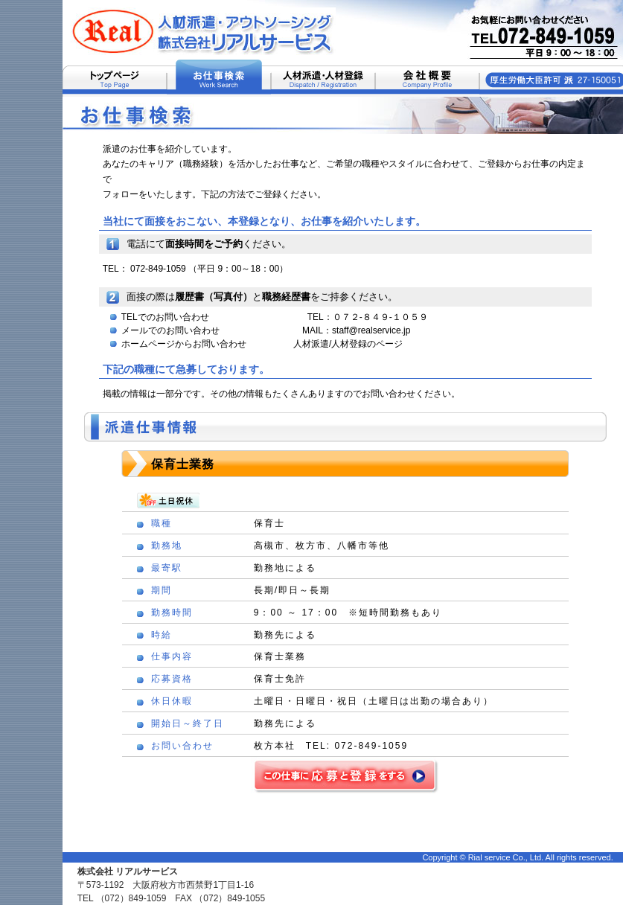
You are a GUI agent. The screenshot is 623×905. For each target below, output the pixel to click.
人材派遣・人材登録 (323, 78)
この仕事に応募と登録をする (345, 775)
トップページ (115, 78)
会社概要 (427, 78)
